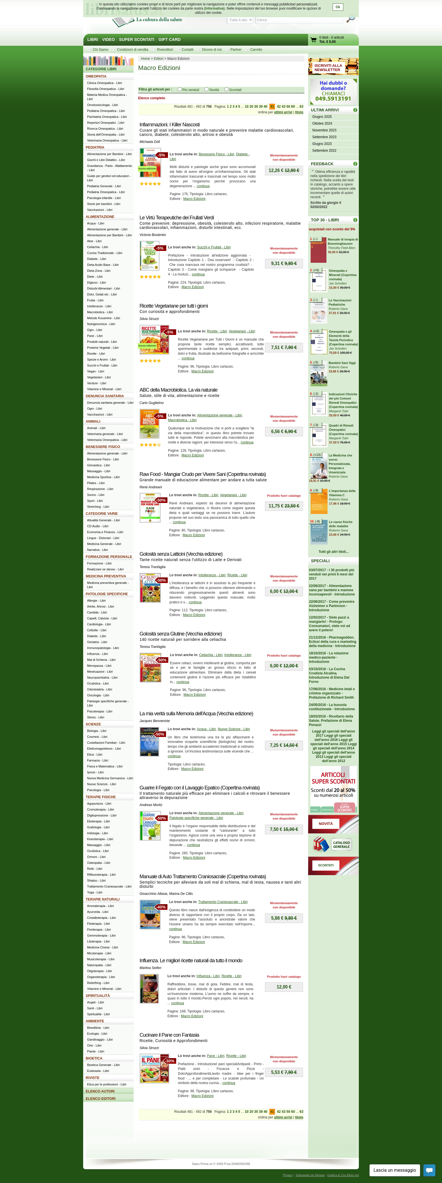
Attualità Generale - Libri (103, 520)
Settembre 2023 (324, 137)
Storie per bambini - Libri (103, 204)
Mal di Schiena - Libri (101, 659)
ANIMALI (93, 421)
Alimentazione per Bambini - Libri (109, 154)
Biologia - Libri (96, 730)
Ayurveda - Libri (97, 911)
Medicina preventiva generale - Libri (108, 585)
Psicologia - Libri (98, 790)
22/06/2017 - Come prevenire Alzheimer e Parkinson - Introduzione (331, 606)
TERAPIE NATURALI (103, 899)
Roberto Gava (338, 308)
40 (265, 107)
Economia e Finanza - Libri (105, 532)
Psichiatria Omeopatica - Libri (107, 116)
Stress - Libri (95, 717)
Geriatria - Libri (97, 642)
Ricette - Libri (217, 331)
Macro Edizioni (194, 199)
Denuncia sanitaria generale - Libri (110, 402)
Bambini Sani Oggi (342, 363)
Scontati (235, 90)
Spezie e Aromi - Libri (101, 359)
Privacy (288, 1175)
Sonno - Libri (95, 494)
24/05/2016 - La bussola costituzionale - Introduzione (332, 707)
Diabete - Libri (96, 259)
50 (288, 107)
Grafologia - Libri (98, 827)
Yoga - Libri (94, 892)
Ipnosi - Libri (95, 772)
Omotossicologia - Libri (102, 105)
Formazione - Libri (99, 563)
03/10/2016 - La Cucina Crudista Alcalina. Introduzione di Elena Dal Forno (329, 675)
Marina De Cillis (181, 894)
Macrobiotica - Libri (182, 420)
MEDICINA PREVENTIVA (106, 576)
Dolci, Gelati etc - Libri (102, 294)
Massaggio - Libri (98, 471)
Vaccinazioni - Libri (99, 209)
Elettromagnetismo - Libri (104, 748)
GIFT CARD (169, 39)
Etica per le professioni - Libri (106, 1084)
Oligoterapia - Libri (99, 971)
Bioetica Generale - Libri (103, 1065)
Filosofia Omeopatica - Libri (105, 89)
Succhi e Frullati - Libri (214, 247)
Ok (338, 7)
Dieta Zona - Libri (99, 270)
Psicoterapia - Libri (99, 711)
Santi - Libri (95, 1008)
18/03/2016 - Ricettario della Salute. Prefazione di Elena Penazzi (331, 720)
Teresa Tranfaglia (152, 567)
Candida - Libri (97, 612)
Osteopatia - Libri (98, 862)
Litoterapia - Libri (98, 941)
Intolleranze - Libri (211, 575)
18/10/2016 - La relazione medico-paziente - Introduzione (328, 657)
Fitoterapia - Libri (98, 923)
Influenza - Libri (208, 976)
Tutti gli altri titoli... (333, 552)
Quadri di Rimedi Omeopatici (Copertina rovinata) (343, 430)
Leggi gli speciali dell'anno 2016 (333, 738)
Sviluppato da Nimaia (310, 1175)
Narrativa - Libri (97, 549)
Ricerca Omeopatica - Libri (105, 128)
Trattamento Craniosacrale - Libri (222, 902)
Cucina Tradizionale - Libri (104, 253)
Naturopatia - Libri (99, 965)
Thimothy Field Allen (341, 248)
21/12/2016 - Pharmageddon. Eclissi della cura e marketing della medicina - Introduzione (332, 641)
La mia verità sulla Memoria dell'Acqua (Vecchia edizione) (196, 713)
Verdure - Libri (96, 383)
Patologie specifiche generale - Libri (196, 818)
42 (279, 107)
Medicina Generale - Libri (104, 544)
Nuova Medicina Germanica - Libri (110, 778)
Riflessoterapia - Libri (101, 874)
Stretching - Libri (98, 506)
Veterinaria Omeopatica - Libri (107, 140)
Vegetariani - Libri (242, 331)
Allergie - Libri (96, 600)
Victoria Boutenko (153, 235)
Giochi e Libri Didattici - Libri (106, 160)
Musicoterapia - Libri (100, 959)
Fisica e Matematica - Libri (105, 766)
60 (293, 107)
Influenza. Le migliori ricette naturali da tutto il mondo (191, 960)
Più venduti (190, 90)
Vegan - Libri (95, 371)
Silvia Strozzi (149, 319)
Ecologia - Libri (97, 1033)
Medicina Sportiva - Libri (103, 477)
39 (260, 107)
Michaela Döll (150, 142)
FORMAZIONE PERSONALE (109, 557)
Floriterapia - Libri (99, 929)
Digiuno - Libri (96, 282)
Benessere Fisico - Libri (216, 154)
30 (256, 107)
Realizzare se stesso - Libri (105, 569)
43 (283, 107)
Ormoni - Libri (96, 856)
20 (251, 107)
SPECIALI (320, 561)
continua (203, 186)
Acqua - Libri (206, 729)
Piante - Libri (95, 1051)
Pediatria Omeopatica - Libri (106, 110)
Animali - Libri (96, 428)
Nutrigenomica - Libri (101, 324)
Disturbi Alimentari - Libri (103, 288)
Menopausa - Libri (99, 665)
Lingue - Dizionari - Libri (103, 538)
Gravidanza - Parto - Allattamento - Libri (109, 168)
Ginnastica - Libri (98, 465)
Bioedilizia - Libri (98, 1027)
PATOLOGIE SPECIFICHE (107, 594)
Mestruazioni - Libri (100, 671)
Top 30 (355, 220)
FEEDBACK (322, 164)
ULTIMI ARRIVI (325, 110)
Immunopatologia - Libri (103, 648)
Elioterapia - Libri (98, 821)
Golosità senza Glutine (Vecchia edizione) (181, 634)
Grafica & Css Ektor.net (343, 1175)
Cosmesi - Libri (97, 736)
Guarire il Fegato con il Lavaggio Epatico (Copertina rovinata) (200, 788)
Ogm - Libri (94, 330)
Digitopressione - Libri (101, 815)
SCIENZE (93, 724)
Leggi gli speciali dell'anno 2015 (331, 742)
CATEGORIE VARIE (102, 514)
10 (246, 107)
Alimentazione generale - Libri (219, 415)
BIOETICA (94, 1058)
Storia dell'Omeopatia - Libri (106, 134)
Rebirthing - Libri (98, 983)
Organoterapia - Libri (101, 977)
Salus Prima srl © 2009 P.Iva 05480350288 (221, 1164)
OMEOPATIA (96, 76)
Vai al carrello (314, 40)
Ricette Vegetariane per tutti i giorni (174, 306)
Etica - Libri (94, 754)
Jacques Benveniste (155, 721)
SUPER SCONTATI (136, 39)
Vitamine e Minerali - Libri (104, 389)
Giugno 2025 (322, 117)
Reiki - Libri (94, 868)
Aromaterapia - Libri (100, 906)
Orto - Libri (94, 1045)
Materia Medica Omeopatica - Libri (107, 97)
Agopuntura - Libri (99, 803)
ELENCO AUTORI (100, 1091)
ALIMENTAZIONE (100, 217)
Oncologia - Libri (98, 695)
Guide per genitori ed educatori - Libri (109, 178)
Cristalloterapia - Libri (101, 917)
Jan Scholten (337, 283)
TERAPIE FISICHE (101, 797)
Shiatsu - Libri (96, 880)
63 (301, 107)
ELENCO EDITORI (101, 1099)
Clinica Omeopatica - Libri (104, 83)
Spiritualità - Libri (98, 1014)
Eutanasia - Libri (98, 1070)
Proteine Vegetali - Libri (103, 347)
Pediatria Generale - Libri (104, 186)
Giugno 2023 (322, 144)
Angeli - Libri (95, 1002)
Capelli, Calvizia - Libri (102, 618)
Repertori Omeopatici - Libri (105, 122)
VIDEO (108, 39)
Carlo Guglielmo (152, 403)
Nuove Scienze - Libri (234, 729)
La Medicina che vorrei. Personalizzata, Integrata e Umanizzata (340, 464)
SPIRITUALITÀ (98, 996)
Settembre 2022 (324, 151)
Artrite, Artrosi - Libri (100, 606)
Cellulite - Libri (96, 630)
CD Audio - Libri (98, 526)
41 (272, 107)
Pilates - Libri (96, 483)
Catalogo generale (333, 845)
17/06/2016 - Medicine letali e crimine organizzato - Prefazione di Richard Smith (332, 693)
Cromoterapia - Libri (100, 809)
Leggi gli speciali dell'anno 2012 (336, 759)
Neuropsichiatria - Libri (102, 677)
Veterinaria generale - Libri (105, 434)
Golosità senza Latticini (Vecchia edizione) (181, 554)
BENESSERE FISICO (103, 447)
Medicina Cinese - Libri (102, 947)
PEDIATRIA (95, 147)
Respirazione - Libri (100, 489)
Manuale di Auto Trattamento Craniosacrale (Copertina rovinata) (203, 876)
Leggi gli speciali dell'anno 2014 (335, 746)
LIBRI (92, 39)
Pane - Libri (215, 1056)
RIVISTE (93, 1078)
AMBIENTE (95, 1021)
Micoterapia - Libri (99, 953)
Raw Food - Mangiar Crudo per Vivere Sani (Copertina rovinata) (203, 474)
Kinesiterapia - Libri (100, 839)
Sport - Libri (95, 500)
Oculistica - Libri (98, 683)
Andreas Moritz (151, 805)
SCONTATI (326, 865)
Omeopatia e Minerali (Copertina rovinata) (343, 275)
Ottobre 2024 (322, 123)
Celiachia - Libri (210, 655)
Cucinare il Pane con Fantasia (169, 1035)
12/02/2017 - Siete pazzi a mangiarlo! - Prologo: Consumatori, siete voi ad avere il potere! (329, 623)
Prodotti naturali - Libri (102, 341)
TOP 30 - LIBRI (325, 220)
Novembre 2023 (324, 130)
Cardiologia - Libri (99, 624)
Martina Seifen (150, 968)
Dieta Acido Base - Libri (103, 264)
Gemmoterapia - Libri (101, 935)
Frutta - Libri (95, 300)
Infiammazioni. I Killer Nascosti (170, 124)
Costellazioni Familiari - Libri (106, 742)
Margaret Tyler (338, 411)
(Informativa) (214, 8)
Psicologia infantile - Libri (104, 198)
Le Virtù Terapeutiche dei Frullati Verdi (177, 217)
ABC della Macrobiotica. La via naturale (178, 390)
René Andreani (151, 487)
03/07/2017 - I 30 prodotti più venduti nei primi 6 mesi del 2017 (331, 574)
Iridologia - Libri (97, 833)
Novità (214, 90)
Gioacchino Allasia (153, 894)
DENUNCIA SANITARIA (105, 396)
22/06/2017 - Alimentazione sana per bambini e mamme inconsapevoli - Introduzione (332, 590)
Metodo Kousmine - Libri (103, 318)
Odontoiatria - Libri (99, 689)
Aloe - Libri (94, 241)
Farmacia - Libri (97, 760)
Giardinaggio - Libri (100, 1039)
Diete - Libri (95, 276)
